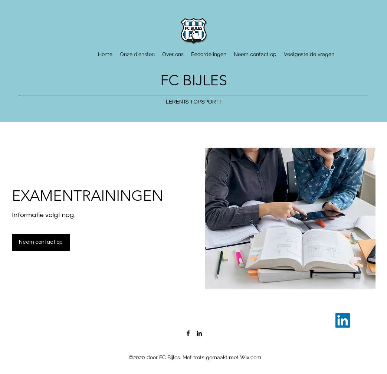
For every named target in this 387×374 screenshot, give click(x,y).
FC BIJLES (193, 80)
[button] (41, 242)
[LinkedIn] (342, 320)
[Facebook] (188, 333)
